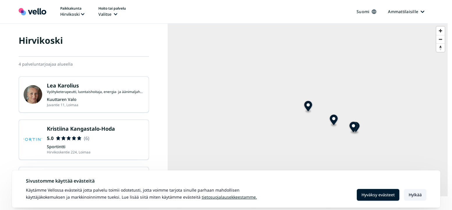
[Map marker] (353, 138)
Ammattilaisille (406, 11)
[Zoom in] (440, 31)
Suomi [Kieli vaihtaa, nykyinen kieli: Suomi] (366, 11)
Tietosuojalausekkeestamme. (229, 197)
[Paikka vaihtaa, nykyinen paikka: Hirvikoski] (72, 12)
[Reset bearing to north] (440, 47)
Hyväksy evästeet (378, 194)
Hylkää (415, 194)
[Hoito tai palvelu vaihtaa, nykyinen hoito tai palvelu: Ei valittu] (112, 12)
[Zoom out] (440, 39)
